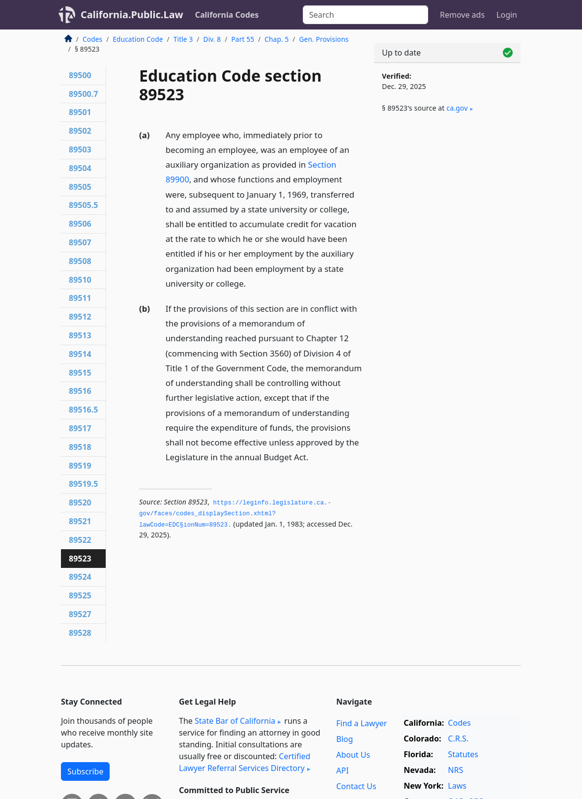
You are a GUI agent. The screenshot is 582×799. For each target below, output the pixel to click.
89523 (80, 558)
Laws (457, 785)
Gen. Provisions (324, 39)
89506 (80, 223)
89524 (80, 576)
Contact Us (356, 786)
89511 (80, 298)
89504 (80, 168)
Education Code (138, 39)
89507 (80, 242)
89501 (80, 112)
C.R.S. (458, 738)
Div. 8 (212, 39)
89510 (80, 279)
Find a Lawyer (361, 723)
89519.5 (83, 483)
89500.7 (83, 94)
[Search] (365, 14)
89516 (80, 390)
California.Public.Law (132, 14)
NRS (455, 770)
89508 (80, 261)
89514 (80, 354)
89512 (80, 316)
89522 (80, 539)
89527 (80, 614)
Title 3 (183, 39)
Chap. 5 (276, 39)
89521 (80, 521)
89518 (80, 447)
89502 (80, 130)
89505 (80, 186)
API (342, 770)
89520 (80, 502)
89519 (80, 465)
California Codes (227, 14)
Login (506, 14)
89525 (80, 595)
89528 (80, 632)
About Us (353, 754)
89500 (80, 75)
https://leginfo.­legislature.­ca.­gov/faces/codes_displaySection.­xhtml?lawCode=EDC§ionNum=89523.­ (235, 514)
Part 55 (242, 39)
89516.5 (83, 409)
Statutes (463, 754)
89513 (80, 335)
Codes (92, 39)
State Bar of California (235, 720)
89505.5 (83, 205)
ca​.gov (456, 108)
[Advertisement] (447, 197)
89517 (80, 428)
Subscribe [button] (85, 771)
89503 (80, 149)
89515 (80, 372)
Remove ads (462, 14)
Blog (344, 739)
